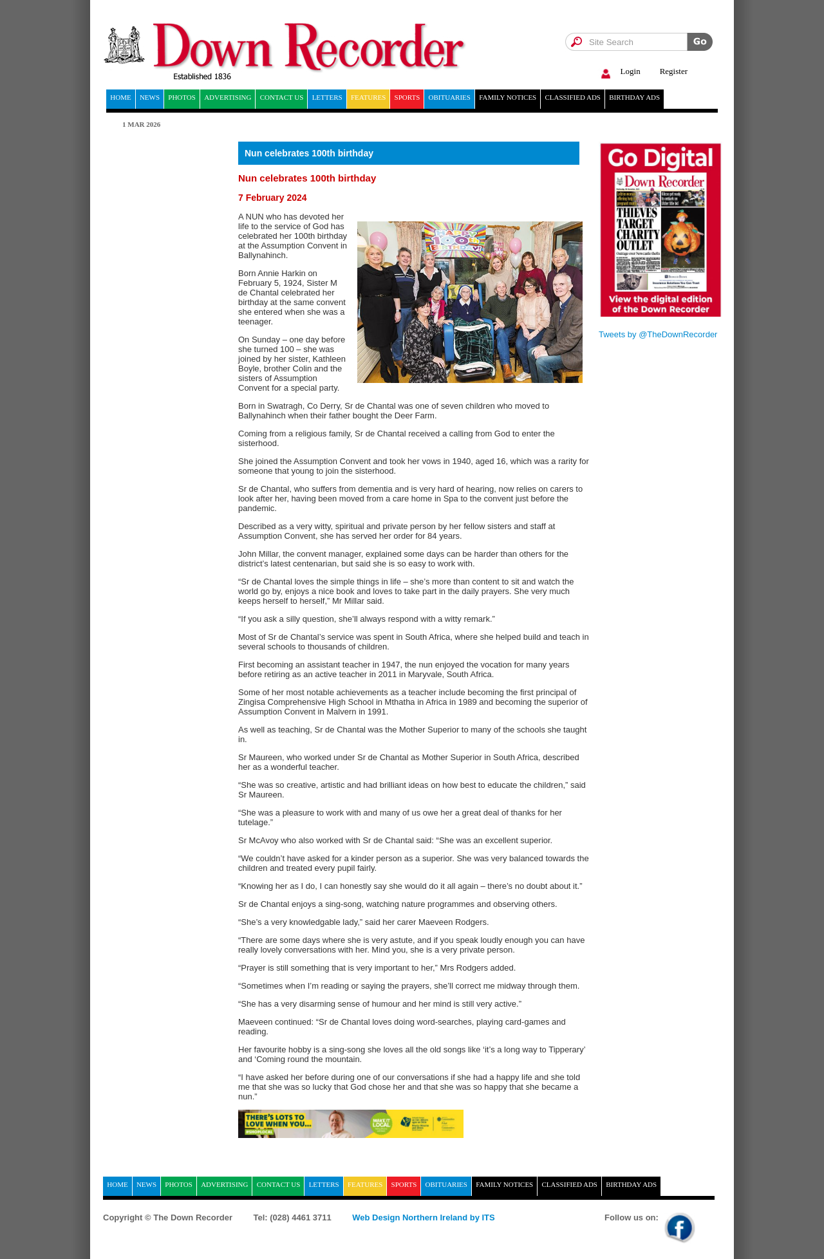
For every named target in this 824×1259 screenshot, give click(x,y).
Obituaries (450, 97)
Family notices (507, 97)
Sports (407, 97)
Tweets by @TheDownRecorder (658, 334)
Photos (182, 97)
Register (674, 71)
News (150, 97)
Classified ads (573, 97)
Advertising (227, 97)
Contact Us (282, 97)
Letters (327, 97)
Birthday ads (634, 97)
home (120, 97)
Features (368, 97)
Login (619, 72)
